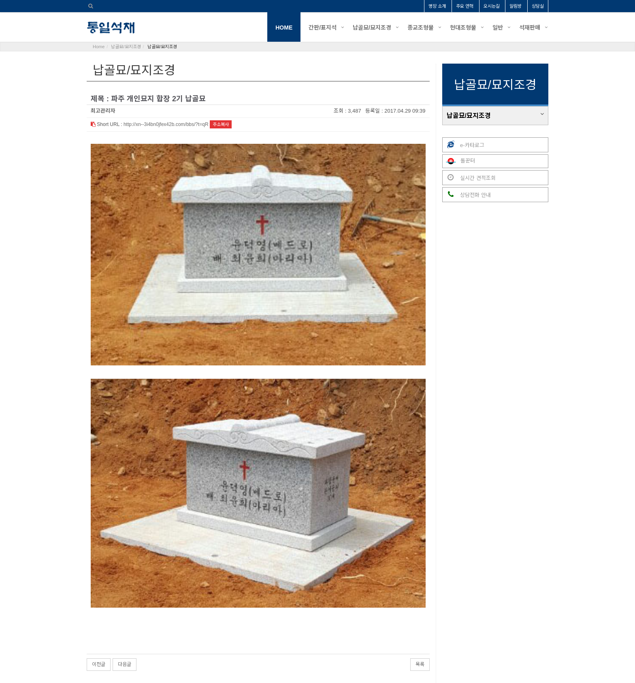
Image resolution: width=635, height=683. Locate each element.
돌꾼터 (459, 161)
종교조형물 (420, 27)
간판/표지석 (323, 27)
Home (98, 46)
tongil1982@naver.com (393, 648)
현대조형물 (463, 27)
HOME (283, 27)
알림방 (515, 6)
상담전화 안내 (467, 195)
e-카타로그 (463, 145)
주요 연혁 (464, 6)
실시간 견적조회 (469, 178)
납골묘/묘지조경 (372, 27)
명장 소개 (437, 6)
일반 (497, 27)
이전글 (98, 547)
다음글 (124, 547)
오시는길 (492, 6)
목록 (420, 547)
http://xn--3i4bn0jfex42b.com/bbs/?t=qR (166, 124)
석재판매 (529, 27)
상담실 (538, 6)
